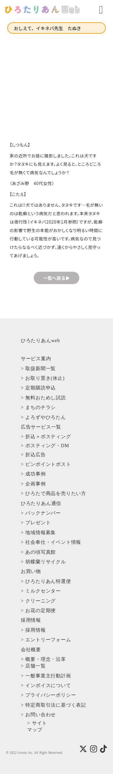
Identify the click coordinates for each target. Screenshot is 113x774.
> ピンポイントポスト (46, 464)
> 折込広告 (33, 454)
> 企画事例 (33, 483)
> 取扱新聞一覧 (38, 368)
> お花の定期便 (38, 610)
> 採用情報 (33, 630)
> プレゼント (36, 522)
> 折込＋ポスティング (46, 436)
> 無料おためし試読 (43, 397)
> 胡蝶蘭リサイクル (43, 561)
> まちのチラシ (38, 407)
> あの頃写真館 (38, 552)
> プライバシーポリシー (48, 695)
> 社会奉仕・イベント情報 (51, 542)
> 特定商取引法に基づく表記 (53, 704)
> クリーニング (38, 600)
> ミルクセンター (41, 590)
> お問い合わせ (38, 714)
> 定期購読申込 (38, 387)
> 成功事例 (33, 473)
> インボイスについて (46, 685)
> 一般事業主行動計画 (46, 675)
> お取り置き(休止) (42, 378)
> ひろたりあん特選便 (46, 581)
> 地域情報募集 (38, 532)
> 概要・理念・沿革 (43, 659)
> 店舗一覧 (33, 665)
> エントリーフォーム (46, 639)
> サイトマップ (37, 726)
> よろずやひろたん (43, 417)
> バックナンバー (41, 512)
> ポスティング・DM (45, 445)
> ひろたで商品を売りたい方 (53, 493)
